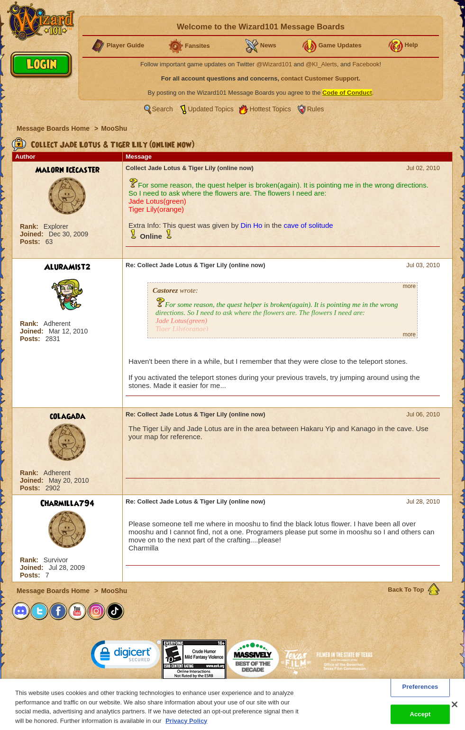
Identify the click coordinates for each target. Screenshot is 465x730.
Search (162, 109)
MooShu (114, 128)
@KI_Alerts (321, 64)
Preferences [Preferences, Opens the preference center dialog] (420, 690)
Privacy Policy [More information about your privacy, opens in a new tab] (186, 724)
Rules (315, 109)
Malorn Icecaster (67, 170)
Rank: (30, 226)
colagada (67, 416)
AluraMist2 (67, 267)
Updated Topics (211, 109)
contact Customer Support (320, 78)
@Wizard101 (274, 64)
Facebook (365, 64)
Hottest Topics (270, 109)
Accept (420, 717)
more (409, 286)
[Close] (454, 707)
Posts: (31, 241)
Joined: (33, 234)
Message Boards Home (54, 128)
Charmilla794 (67, 503)
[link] (126, 656)
